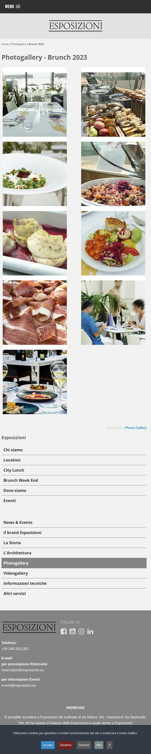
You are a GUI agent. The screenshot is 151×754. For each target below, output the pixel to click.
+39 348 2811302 (14, 649)
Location (11, 460)
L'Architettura (17, 553)
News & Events (17, 522)
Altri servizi (14, 593)
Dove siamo (14, 490)
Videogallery (15, 573)
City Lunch (13, 470)
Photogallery (16, 563)
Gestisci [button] (84, 745)
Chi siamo (13, 450)
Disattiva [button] (65, 745)
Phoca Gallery (136, 428)
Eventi (9, 500)
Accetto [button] (48, 745)
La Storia (12, 542)
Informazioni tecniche (25, 583)
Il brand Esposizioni (22, 532)
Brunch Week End (20, 480)
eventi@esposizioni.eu (18, 685)
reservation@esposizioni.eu (22, 670)
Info (98, 745)
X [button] (110, 745)
